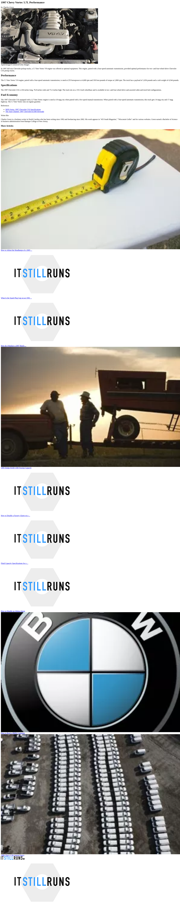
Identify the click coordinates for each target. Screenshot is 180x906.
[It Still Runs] (13, 859)
